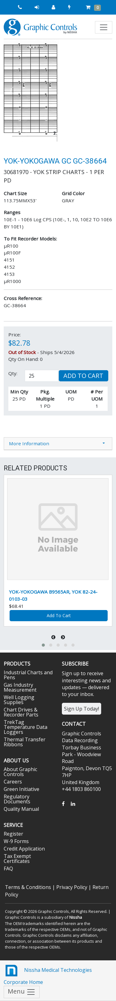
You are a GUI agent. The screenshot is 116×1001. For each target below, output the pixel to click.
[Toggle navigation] (103, 27)
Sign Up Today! (81, 708)
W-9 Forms (16, 841)
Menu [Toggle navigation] (22, 992)
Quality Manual (21, 809)
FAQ (8, 868)
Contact (74, 723)
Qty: (12, 373)
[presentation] (54, 637)
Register (13, 833)
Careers (13, 781)
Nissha (75, 917)
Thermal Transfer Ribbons (24, 742)
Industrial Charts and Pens (28, 675)
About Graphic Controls (20, 772)
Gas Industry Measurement (20, 687)
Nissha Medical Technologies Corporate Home (48, 974)
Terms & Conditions (28, 887)
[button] (12, 90)
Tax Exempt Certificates (17, 858)
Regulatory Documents (17, 799)
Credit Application (24, 848)
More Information (29, 443)
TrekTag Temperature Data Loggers (25, 727)
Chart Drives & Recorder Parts (21, 712)
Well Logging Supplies (19, 700)
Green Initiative (21, 789)
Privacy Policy (71, 887)
